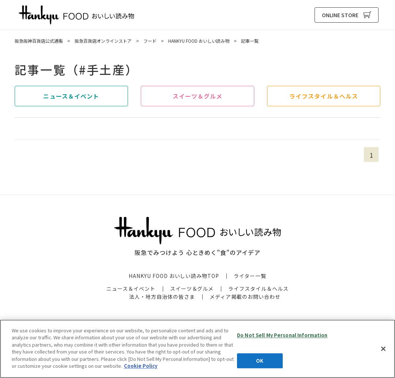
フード (150, 41)
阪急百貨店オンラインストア (103, 41)
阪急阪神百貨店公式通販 (39, 41)
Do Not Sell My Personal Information (282, 335)
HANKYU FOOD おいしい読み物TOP (174, 275)
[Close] (383, 349)
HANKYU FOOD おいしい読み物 (76, 14)
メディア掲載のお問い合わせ (245, 296)
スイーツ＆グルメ (198, 96)
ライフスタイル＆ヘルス (323, 96)
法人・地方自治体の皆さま (162, 296)
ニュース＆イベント (71, 96)
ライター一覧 (250, 275)
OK (259, 360)
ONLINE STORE (340, 15)
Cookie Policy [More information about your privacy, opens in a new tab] (140, 365)
